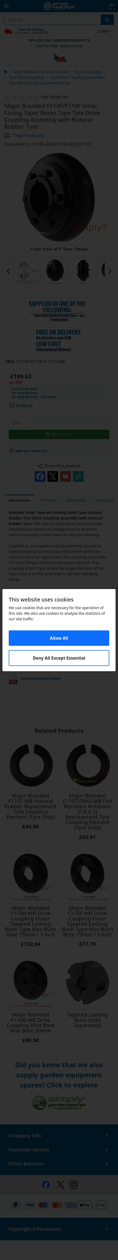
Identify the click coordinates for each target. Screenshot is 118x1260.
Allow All (59, 638)
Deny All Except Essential (59, 658)
